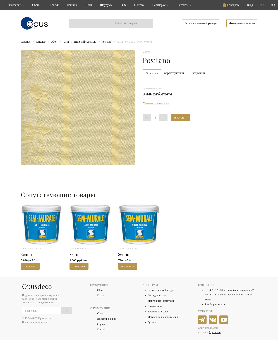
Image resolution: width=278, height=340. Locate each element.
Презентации (155, 306)
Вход (250, 4)
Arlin (66, 41)
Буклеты (152, 322)
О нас (100, 313)
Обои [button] (35, 4)
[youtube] (223, 319)
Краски (54, 4)
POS (123, 4)
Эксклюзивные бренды (200, 23)
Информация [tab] (197, 72)
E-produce (215, 332)
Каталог (40, 41)
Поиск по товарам (125, 23)
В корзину (180, 117)
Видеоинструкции (158, 311)
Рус (261, 4)
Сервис (101, 324)
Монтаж (139, 4)
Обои (54, 41)
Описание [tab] (152, 73)
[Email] (47, 310)
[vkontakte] (213, 319)
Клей (89, 4)
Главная (25, 41)
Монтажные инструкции (161, 301)
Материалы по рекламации (163, 317)
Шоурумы (106, 4)
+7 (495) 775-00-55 (215, 290)
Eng (272, 4)
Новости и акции (106, 318)
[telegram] (202, 319)
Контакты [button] (183, 4)
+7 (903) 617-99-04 (215, 294)
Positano (106, 41)
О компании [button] (14, 4)
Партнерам (159, 4)
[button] (230, 5)
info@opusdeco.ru (215, 304)
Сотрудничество (157, 295)
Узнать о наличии (156, 103)
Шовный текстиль (85, 41)
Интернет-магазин (242, 23)
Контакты (102, 329)
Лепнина (72, 4)
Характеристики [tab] (174, 72)
